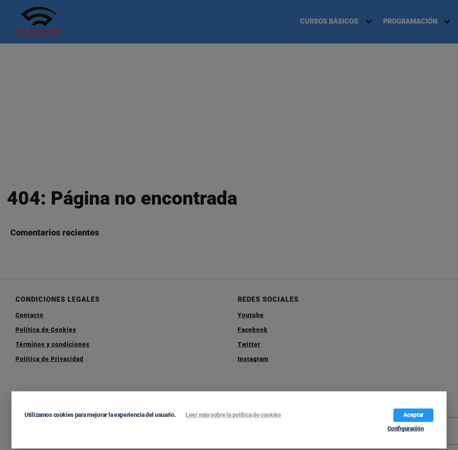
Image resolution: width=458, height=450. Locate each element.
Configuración (405, 428)
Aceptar (413, 414)
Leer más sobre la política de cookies (233, 414)
